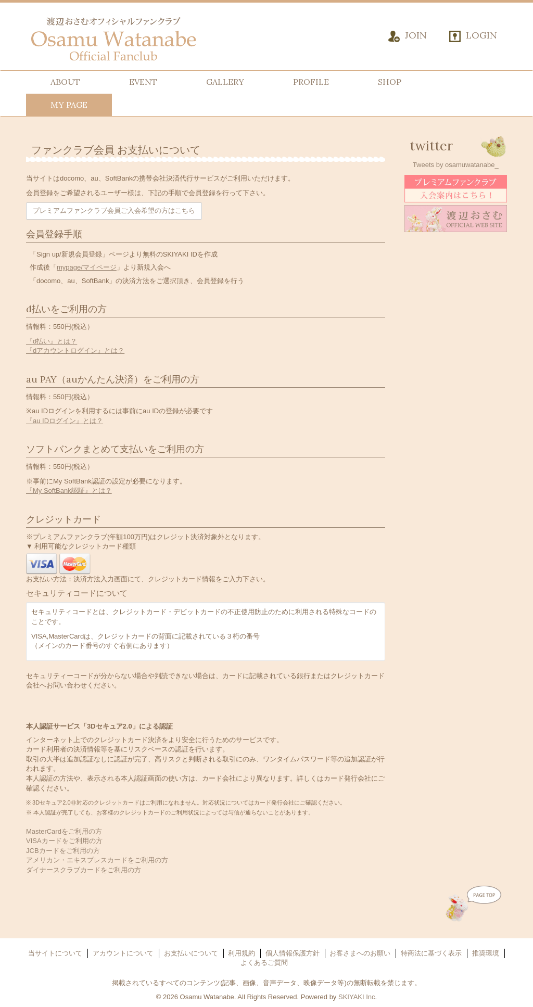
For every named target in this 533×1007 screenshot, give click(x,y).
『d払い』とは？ (51, 341)
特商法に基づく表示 (431, 953)
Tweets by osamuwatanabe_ (456, 165)
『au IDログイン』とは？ (64, 421)
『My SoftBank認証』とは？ (69, 490)
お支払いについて (191, 953)
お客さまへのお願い (359, 953)
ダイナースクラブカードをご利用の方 (83, 870)
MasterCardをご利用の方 (64, 831)
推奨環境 (485, 953)
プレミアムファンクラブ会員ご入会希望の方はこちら (114, 210)
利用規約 (241, 953)
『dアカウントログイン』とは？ (75, 350)
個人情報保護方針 (292, 953)
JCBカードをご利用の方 (63, 851)
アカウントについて (123, 953)
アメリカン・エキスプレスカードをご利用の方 (97, 860)
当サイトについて (55, 953)
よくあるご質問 (264, 962)
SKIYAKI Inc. (357, 997)
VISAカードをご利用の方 (64, 841)
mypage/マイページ (87, 267)
